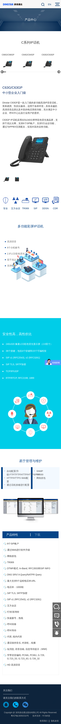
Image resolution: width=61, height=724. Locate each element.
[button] (2, 71)
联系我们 (44, 721)
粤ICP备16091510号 (20, 716)
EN (49, 4)
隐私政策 (55, 721)
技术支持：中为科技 (41, 716)
